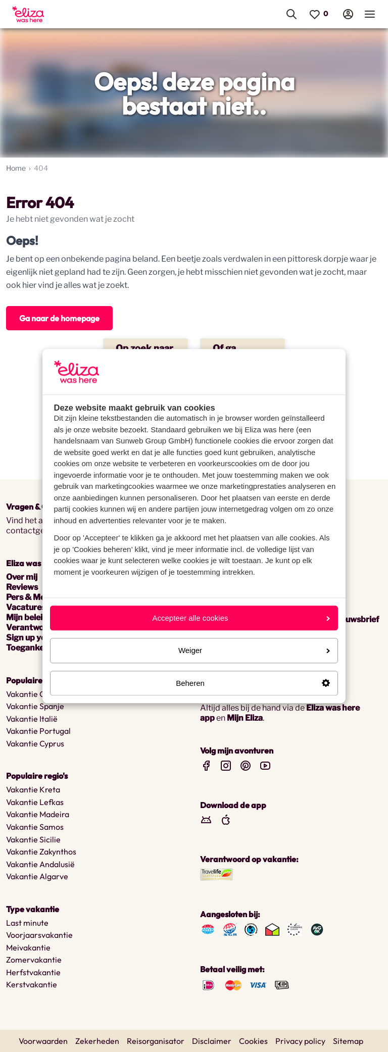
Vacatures (25, 607)
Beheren (253, 683)
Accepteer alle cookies (241, 618)
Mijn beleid (26, 617)
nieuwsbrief (356, 619)
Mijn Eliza (245, 718)
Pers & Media (31, 597)
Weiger (254, 650)
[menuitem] (62, 14)
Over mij (21, 577)
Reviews (22, 587)
